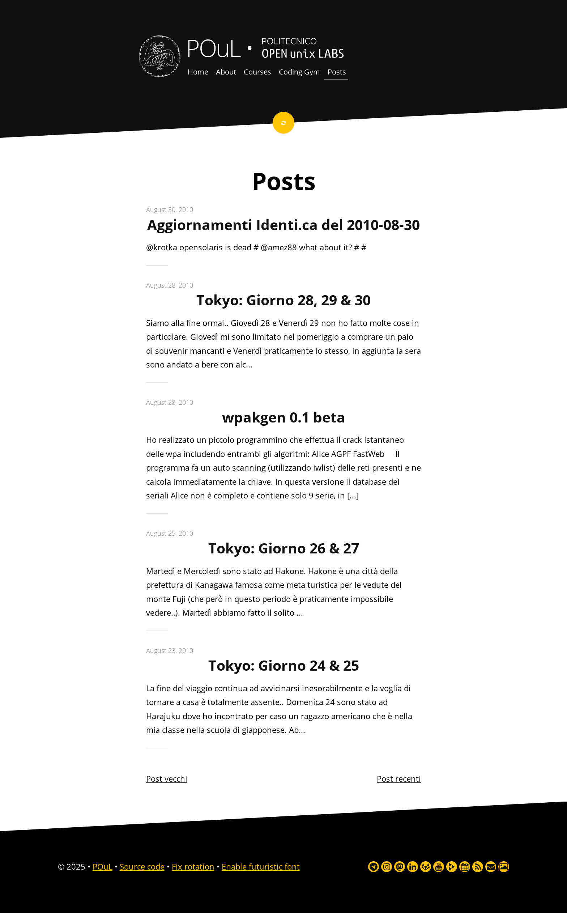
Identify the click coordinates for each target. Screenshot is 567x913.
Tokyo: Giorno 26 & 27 (283, 548)
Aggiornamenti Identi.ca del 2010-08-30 (283, 224)
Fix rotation (193, 866)
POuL (213, 47)
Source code (142, 866)
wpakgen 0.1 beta (283, 417)
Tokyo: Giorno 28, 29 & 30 (283, 299)
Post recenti (399, 778)
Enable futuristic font (261, 866)
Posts (337, 72)
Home (198, 72)
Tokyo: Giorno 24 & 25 (283, 665)
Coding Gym (299, 72)
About (226, 72)
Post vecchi (166, 778)
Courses (257, 72)
